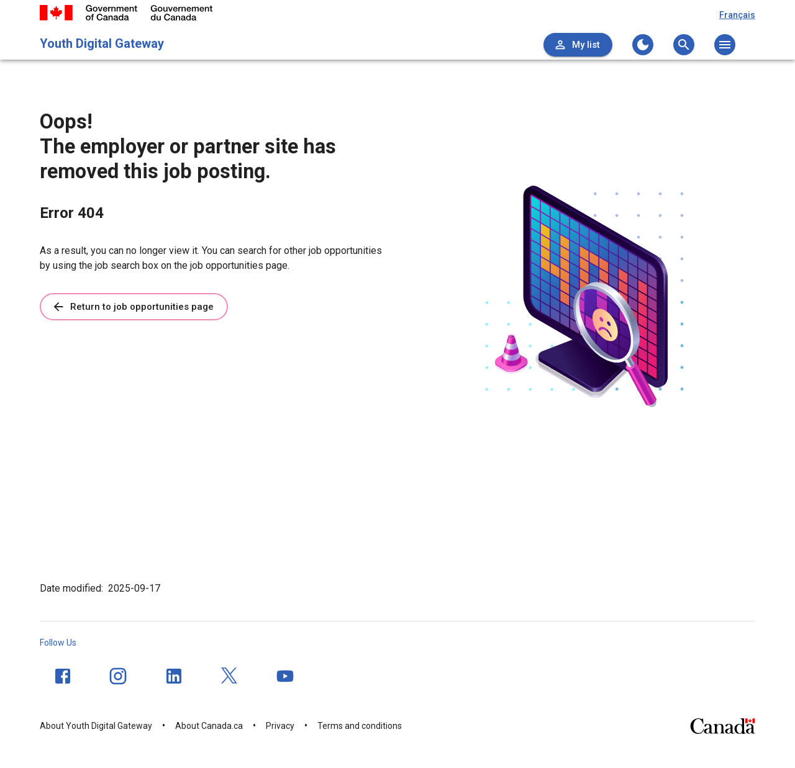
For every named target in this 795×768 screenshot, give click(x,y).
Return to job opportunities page (133, 307)
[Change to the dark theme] (642, 44)
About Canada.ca (209, 726)
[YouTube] (285, 676)
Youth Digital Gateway (102, 43)
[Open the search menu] (683, 44)
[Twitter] (229, 676)
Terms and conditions (359, 726)
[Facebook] (62, 676)
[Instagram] (118, 676)
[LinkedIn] (174, 676)
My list (576, 45)
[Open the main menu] (724, 44)
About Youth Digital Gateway (96, 726)
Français (737, 15)
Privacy (280, 726)
